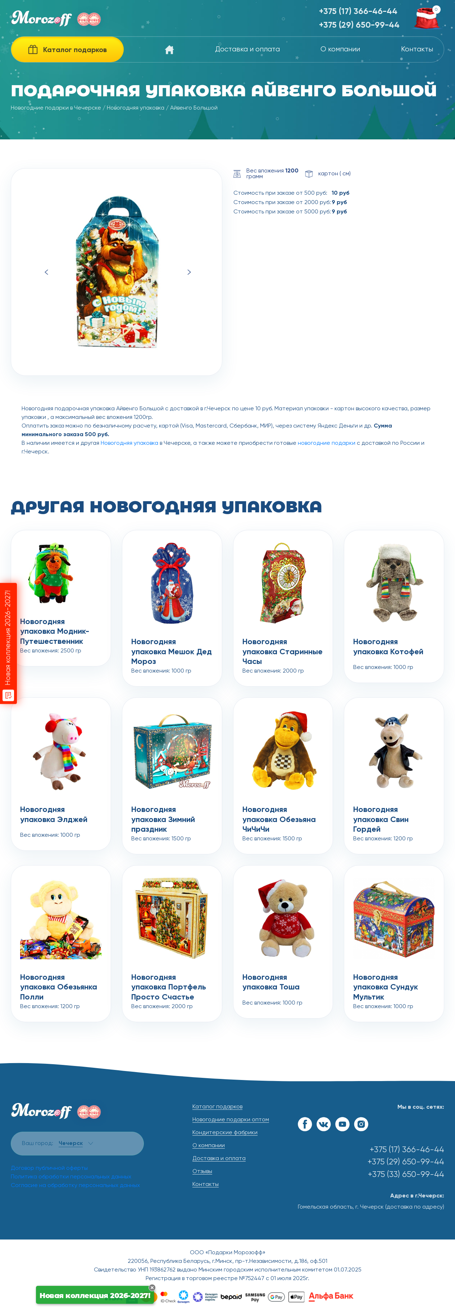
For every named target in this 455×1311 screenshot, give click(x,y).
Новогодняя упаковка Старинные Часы (282, 647)
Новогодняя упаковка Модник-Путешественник (54, 627)
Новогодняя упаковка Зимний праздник (163, 815)
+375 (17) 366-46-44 (358, 12)
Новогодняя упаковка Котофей (388, 647)
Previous (46, 272)
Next (189, 272)
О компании (340, 49)
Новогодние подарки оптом (230, 1120)
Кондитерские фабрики (225, 1133)
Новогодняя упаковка (135, 108)
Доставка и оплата (247, 49)
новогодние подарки (326, 443)
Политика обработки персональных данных (71, 1177)
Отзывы (202, 1171)
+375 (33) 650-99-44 (406, 1175)
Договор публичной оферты (49, 1168)
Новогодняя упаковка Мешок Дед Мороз (171, 647)
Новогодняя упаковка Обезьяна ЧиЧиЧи (279, 815)
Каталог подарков (217, 1107)
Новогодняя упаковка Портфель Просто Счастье (168, 983)
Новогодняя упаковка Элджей (53, 815)
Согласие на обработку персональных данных (75, 1185)
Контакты (417, 49)
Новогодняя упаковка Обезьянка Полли (58, 983)
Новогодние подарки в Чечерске (56, 108)
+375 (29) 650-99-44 (359, 25)
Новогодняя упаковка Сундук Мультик (385, 983)
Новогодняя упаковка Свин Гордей (381, 815)
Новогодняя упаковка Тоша (271, 983)
